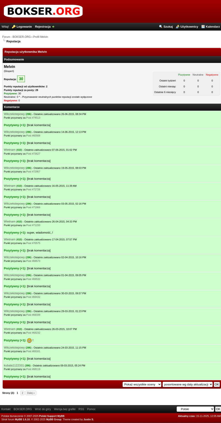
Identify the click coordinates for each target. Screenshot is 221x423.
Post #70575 (33, 243)
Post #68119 (33, 369)
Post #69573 (33, 261)
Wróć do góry (43, 409)
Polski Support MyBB (51, 416)
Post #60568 (33, 135)
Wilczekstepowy (14, 114)
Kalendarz (213, 26)
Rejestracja (43, 26)
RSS (81, 409)
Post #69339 (33, 314)
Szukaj (168, 26)
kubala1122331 (14, 365)
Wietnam (9, 149)
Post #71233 (33, 225)
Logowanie (24, 26)
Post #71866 (33, 207)
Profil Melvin (40, 36)
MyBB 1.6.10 (22, 419)
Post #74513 (33, 117)
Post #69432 (33, 297)
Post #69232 (33, 332)
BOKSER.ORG (23, 409)
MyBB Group (53, 419)
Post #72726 (33, 189)
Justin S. (88, 419)
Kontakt (6, 409)
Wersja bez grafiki (65, 409)
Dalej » (31, 393)
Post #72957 (33, 171)
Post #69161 (33, 351)
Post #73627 (33, 153)
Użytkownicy (189, 26)
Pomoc (91, 409)
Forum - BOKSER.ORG (16, 36)
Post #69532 (33, 279)
